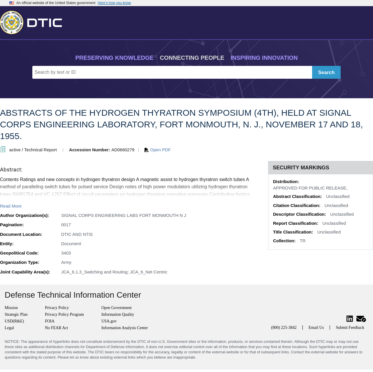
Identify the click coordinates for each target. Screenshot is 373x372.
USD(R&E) (14, 321)
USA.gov (109, 321)
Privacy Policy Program (64, 314)
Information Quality (117, 314)
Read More (11, 205)
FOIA (49, 321)
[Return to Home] (33, 21)
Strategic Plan (16, 314)
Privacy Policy (57, 308)
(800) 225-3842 (284, 327)
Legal (9, 328)
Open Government (116, 308)
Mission (11, 308)
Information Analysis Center (124, 328)
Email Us (316, 327)
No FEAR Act (56, 328)
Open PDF (158, 149)
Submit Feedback (350, 327)
